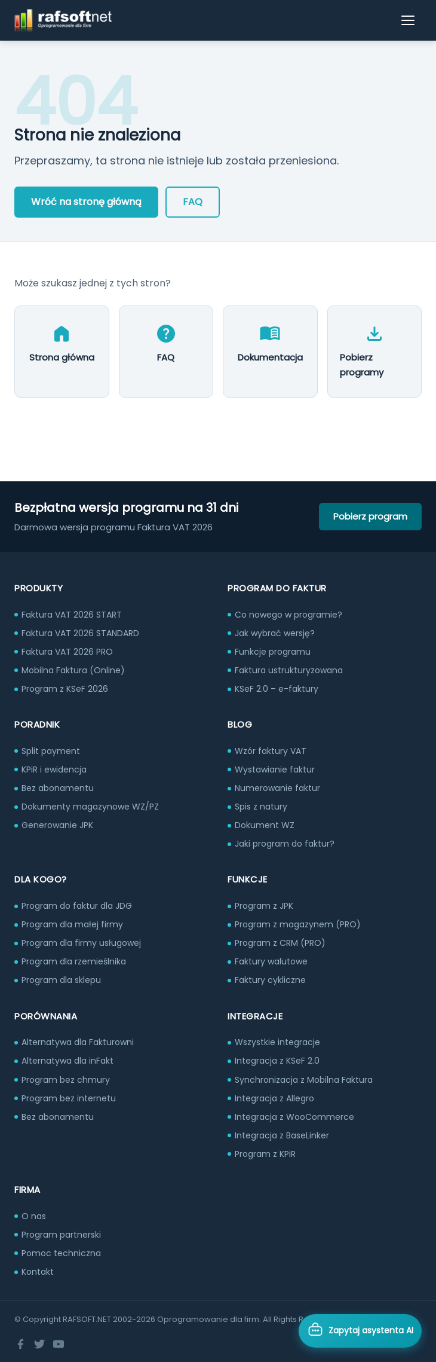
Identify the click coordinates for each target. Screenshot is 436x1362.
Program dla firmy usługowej (81, 943)
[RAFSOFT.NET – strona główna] (63, 20)
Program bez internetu (69, 1098)
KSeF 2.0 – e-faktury (276, 689)
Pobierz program (370, 516)
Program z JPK (264, 906)
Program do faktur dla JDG (77, 906)
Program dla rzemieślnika (74, 961)
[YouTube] (59, 1344)
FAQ (192, 202)
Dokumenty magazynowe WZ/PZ (90, 807)
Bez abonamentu (58, 788)
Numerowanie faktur (277, 788)
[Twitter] (39, 1344)
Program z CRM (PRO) (280, 943)
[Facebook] (20, 1344)
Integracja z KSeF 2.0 (277, 1061)
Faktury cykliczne (270, 980)
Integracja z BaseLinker (282, 1135)
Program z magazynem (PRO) (298, 924)
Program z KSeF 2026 (65, 689)
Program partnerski (61, 1235)
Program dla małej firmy (72, 924)
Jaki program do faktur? (284, 844)
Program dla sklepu (61, 980)
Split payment (51, 751)
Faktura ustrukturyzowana (289, 670)
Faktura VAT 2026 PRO (67, 652)
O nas (34, 1216)
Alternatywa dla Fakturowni (78, 1042)
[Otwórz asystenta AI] (360, 1331)
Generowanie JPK (57, 825)
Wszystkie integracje (277, 1042)
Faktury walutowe (271, 961)
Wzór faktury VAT (270, 751)
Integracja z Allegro (274, 1098)
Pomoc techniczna (61, 1253)
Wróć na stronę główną (86, 202)
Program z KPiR (265, 1154)
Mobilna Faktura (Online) (73, 670)
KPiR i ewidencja (54, 769)
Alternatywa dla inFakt (67, 1061)
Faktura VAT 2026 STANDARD (80, 633)
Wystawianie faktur (275, 769)
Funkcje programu (273, 652)
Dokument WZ (264, 825)
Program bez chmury (66, 1080)
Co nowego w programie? (288, 615)
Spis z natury (261, 807)
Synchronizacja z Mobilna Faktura (304, 1080)
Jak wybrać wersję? (275, 633)
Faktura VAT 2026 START (72, 615)
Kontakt (38, 1272)
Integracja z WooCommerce (294, 1117)
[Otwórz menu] (408, 20)
